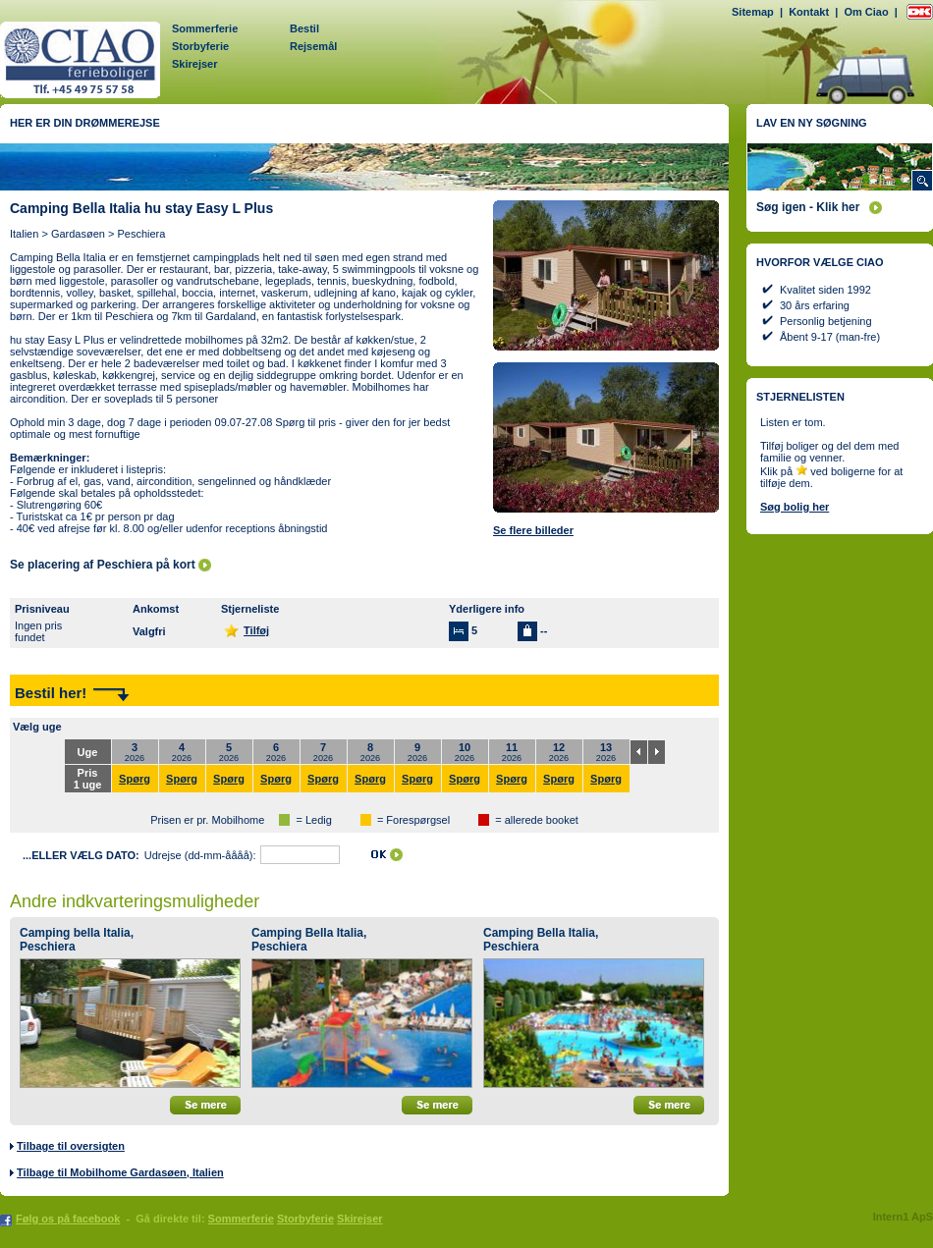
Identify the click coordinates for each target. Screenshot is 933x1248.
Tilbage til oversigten (71, 1146)
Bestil (304, 28)
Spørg (134, 779)
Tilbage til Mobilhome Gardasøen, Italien (120, 1172)
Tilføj (256, 630)
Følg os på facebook (68, 1218)
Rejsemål (313, 46)
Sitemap (753, 12)
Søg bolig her (794, 507)
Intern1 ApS (903, 1216)
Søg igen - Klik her (807, 207)
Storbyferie (200, 46)
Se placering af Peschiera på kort (102, 564)
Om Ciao (866, 12)
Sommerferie (205, 28)
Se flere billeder (533, 530)
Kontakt (809, 12)
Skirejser (194, 64)
